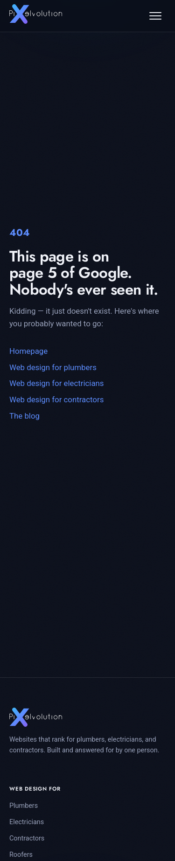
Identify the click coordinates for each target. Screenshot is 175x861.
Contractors (26, 838)
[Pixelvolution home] (35, 14)
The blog (24, 415)
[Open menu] (155, 16)
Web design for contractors (56, 399)
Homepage (28, 351)
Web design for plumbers (53, 367)
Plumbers (23, 806)
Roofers (21, 855)
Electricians (26, 822)
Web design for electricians (56, 383)
